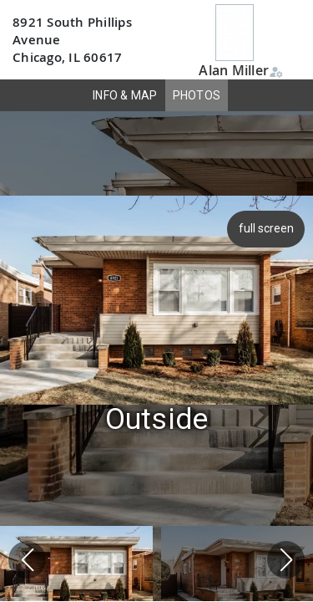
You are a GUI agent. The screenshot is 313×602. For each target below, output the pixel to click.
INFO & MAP (125, 95)
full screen (267, 228)
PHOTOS (197, 95)
